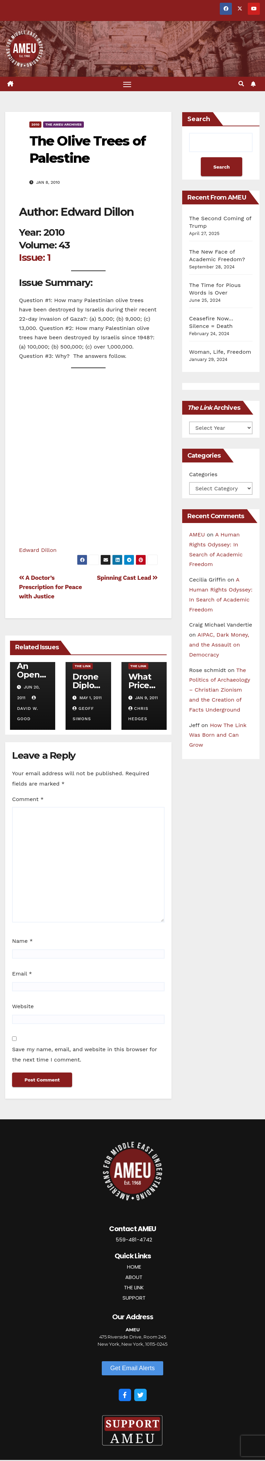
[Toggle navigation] (127, 84)
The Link (83, 667)
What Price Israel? (141, 686)
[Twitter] (140, 1396)
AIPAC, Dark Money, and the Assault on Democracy (219, 645)
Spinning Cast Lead (127, 578)
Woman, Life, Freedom (220, 353)
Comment (27, 800)
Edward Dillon (38, 550)
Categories (203, 475)
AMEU (197, 535)
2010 (35, 125)
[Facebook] (125, 1396)
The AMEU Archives (63, 125)
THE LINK (134, 1288)
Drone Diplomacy (87, 686)
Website (23, 1007)
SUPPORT (134, 1298)
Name (22, 942)
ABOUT (134, 1277)
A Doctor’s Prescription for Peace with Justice (50, 588)
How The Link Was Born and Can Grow (217, 736)
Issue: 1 (35, 258)
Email (22, 974)
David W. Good (27, 709)
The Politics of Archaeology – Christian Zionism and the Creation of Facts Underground (219, 691)
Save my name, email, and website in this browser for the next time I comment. (84, 1055)
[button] (241, 84)
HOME (134, 1267)
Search (198, 120)
